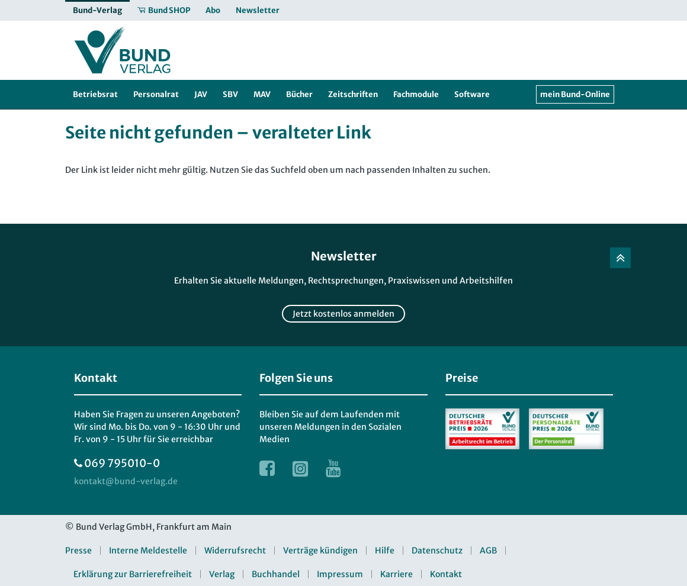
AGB (488, 550)
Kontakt (446, 574)
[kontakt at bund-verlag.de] (126, 481)
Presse (78, 550)
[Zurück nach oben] (620, 257)
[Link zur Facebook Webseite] (267, 468)
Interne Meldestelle (148, 550)
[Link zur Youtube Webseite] (333, 468)
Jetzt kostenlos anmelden (343, 313)
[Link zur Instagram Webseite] (300, 468)
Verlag (222, 574)
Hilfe (384, 550)
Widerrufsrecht (235, 550)
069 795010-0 (122, 463)
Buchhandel (276, 574)
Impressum (340, 574)
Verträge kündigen (320, 550)
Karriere (396, 574)
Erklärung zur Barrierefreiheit (132, 574)
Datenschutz (437, 550)
